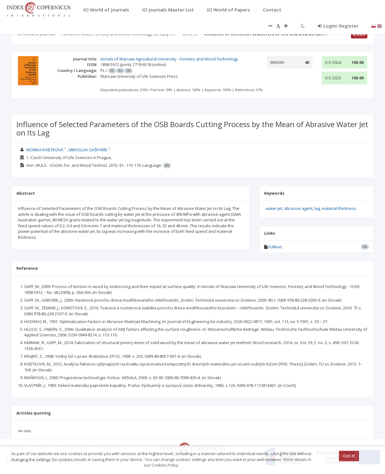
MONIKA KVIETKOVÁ (44, 150)
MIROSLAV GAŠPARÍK (88, 150)
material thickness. (339, 208)
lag (317, 208)
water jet (274, 208)
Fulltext (275, 247)
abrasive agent (298, 208)
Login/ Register (338, 26)
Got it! (349, 456)
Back (359, 34)
